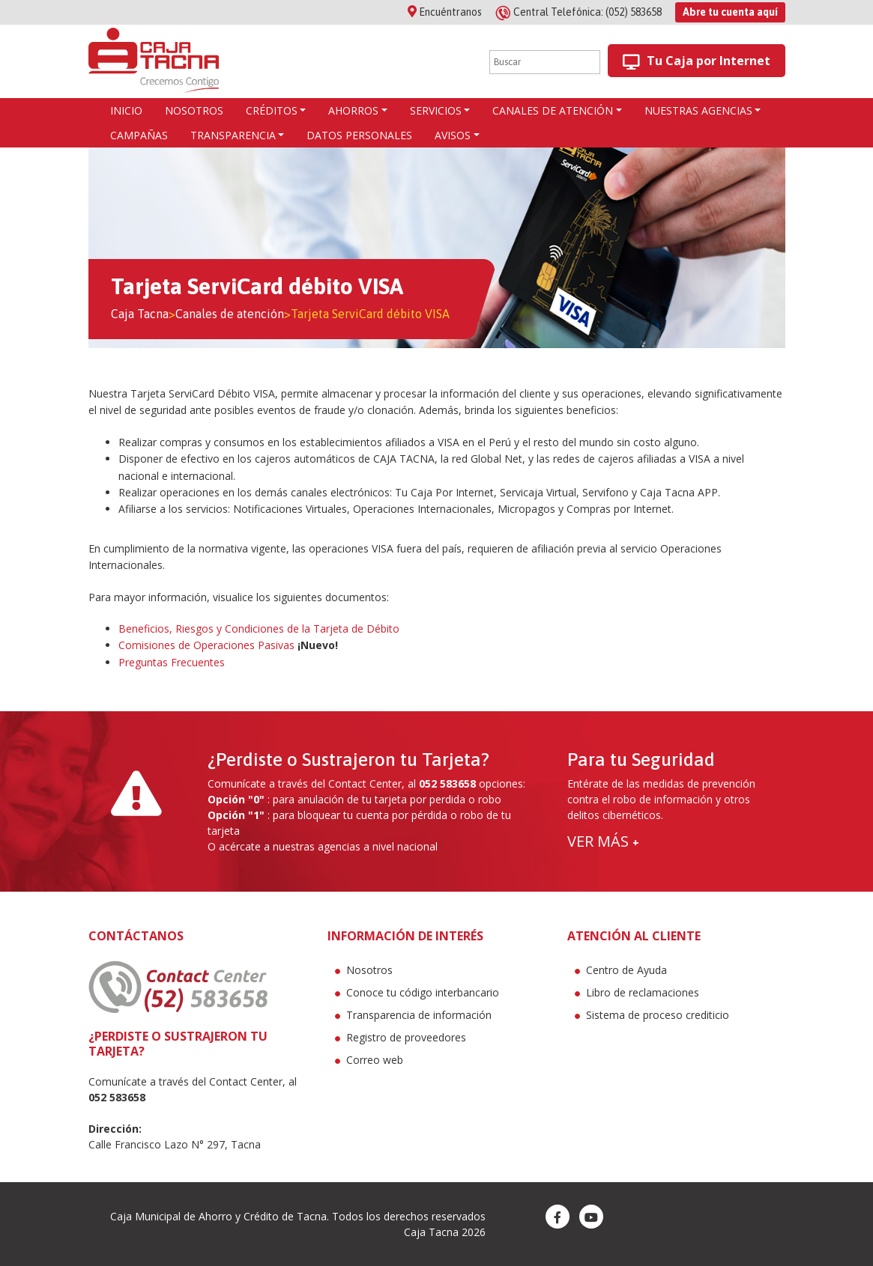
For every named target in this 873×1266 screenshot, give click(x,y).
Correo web (374, 1060)
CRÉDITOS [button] (271, 110)
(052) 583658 (579, 12)
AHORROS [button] (353, 110)
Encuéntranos (445, 12)
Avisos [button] (453, 135)
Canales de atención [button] (552, 110)
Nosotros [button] (194, 110)
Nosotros (369, 970)
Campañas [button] (139, 135)
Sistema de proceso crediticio (657, 1015)
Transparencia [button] (233, 135)
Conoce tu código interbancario (422, 992)
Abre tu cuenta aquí (730, 12)
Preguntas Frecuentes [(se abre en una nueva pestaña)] (171, 662)
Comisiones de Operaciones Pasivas (206, 645)
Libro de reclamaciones (642, 992)
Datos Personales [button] (359, 135)
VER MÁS (603, 841)
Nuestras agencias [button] (698, 110)
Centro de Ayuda (626, 970)
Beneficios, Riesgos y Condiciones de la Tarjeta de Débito (258, 628)
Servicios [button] (436, 110)
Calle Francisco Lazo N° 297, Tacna (174, 1144)
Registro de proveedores (406, 1037)
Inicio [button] (126, 110)
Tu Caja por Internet (696, 61)
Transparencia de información (419, 1015)
